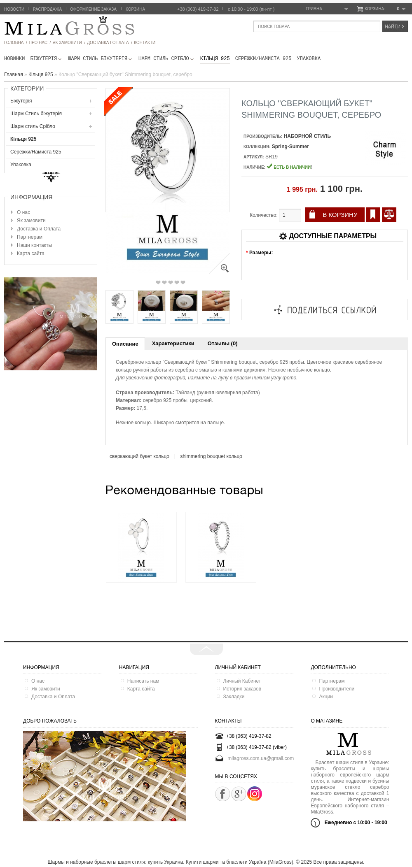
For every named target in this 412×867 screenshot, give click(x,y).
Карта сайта (30, 253)
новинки (14, 59)
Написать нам (143, 681)
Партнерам (29, 237)
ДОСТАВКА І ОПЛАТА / (109, 42)
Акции (326, 697)
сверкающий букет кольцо (139, 456)
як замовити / (68, 42)
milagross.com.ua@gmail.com (260, 758)
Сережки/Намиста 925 (263, 59)
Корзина (135, 9)
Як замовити (31, 220)
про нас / (40, 42)
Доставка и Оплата (39, 229)
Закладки (234, 697)
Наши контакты (34, 245)
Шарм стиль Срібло (166, 59)
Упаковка (309, 59)
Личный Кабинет (242, 681)
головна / (15, 42)
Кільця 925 (215, 59)
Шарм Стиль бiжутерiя (100, 59)
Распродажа (47, 9)
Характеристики (173, 343)
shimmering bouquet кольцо (211, 456)
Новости (14, 9)
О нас (23, 212)
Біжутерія (46, 59)
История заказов (242, 689)
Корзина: (385, 9)
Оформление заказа (93, 9)
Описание (125, 344)
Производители (336, 689)
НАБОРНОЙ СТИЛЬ (307, 136)
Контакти (144, 42)
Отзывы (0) (223, 343)
